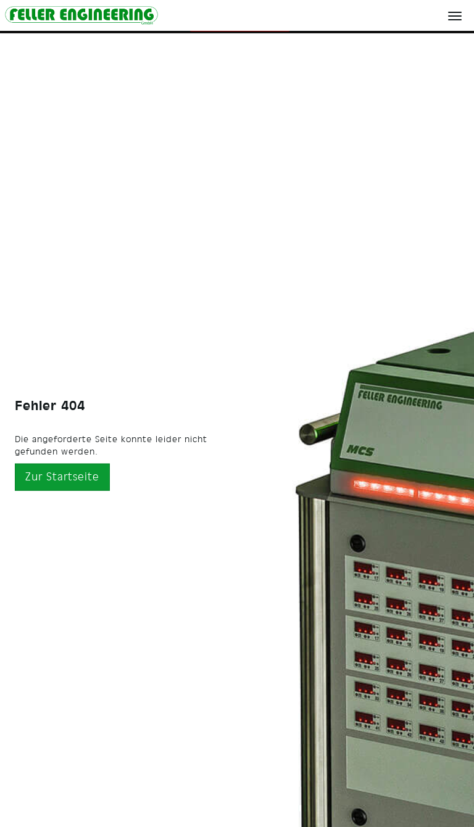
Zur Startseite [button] (62, 476)
